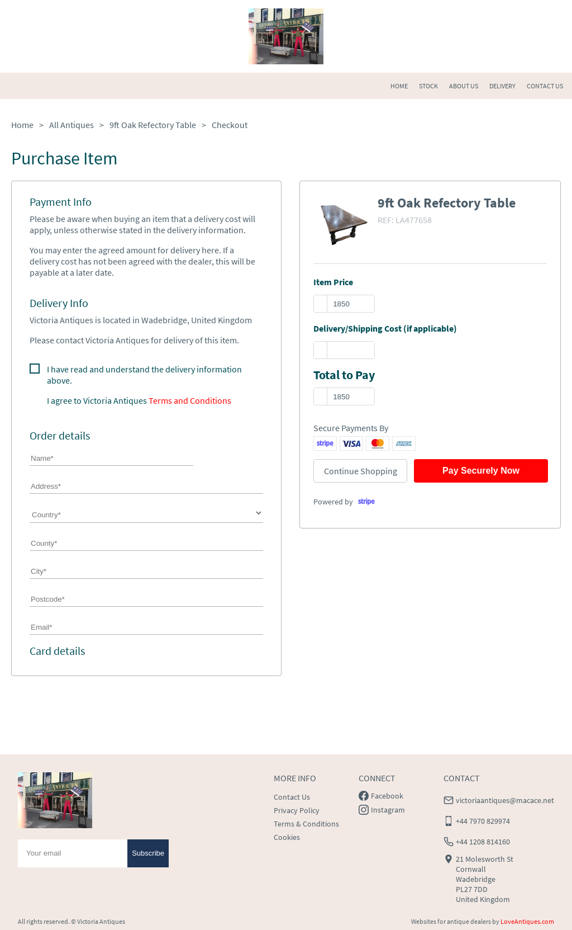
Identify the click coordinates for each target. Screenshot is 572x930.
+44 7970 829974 (483, 821)
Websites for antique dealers (451, 921)
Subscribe (148, 853)
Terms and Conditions (190, 400)
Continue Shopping (360, 470)
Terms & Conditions (306, 824)
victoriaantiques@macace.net (505, 800)
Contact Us (292, 797)
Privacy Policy (297, 810)
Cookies (287, 837)
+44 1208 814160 (483, 842)
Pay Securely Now (480, 470)
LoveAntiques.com (527, 921)
